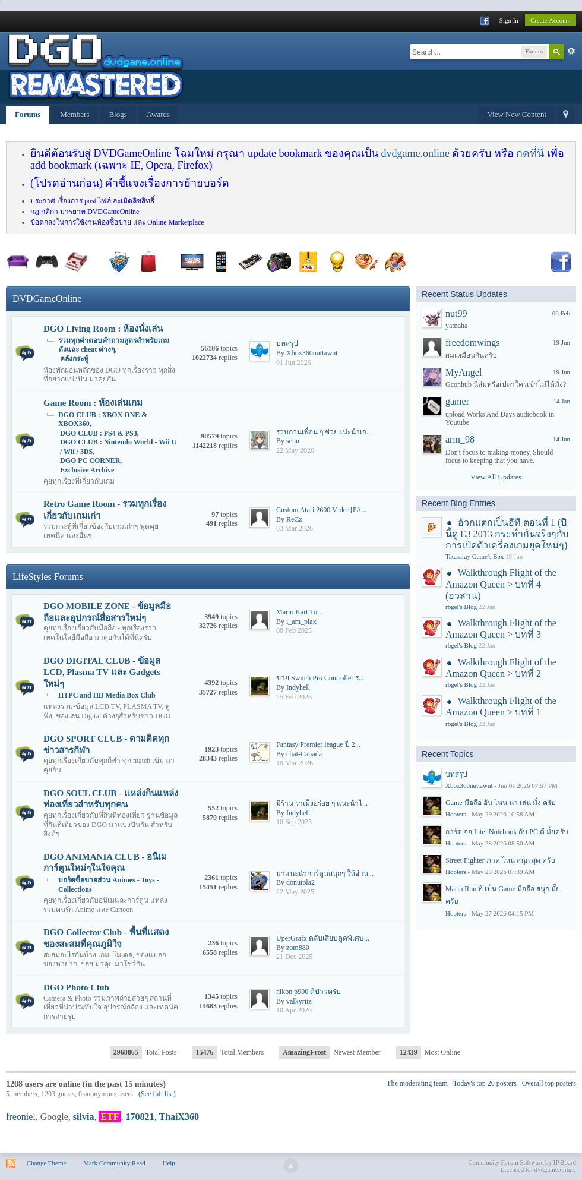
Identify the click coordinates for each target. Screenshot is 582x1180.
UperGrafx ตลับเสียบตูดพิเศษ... (322, 938)
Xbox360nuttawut (312, 353)
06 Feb (561, 313)
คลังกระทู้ (74, 359)
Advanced (571, 51)
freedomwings (472, 342)
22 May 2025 (295, 892)
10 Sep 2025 (294, 822)
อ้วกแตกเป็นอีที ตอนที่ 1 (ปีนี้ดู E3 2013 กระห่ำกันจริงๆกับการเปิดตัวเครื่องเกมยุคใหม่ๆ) (506, 534)
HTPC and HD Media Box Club (107, 695)
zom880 (297, 948)
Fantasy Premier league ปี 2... (318, 744)
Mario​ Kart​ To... (299, 612)
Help (168, 1162)
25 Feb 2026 (294, 697)
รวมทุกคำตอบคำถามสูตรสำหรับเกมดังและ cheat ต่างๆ (113, 345)
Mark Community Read (114, 1162)
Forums (27, 114)
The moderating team (417, 1083)
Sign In (508, 20)
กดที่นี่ (530, 153)
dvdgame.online (415, 153)
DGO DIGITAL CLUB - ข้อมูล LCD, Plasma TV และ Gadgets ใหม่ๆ (101, 672)
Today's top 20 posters (485, 1083)
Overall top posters (549, 1083)
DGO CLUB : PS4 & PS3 (98, 433)
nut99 (456, 313)
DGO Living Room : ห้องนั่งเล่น (103, 328)
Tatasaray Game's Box (474, 556)
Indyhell (298, 687)
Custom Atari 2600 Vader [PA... (321, 510)
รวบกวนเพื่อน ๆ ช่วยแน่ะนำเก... (324, 432)
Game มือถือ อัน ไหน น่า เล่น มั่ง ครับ (500, 803)
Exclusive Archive (87, 470)
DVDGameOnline (46, 299)
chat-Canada (304, 754)
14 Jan (561, 401)
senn (292, 441)
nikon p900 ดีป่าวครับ (308, 991)
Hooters (455, 814)
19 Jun (561, 342)
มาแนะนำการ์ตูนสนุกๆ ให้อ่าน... (325, 873)
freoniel (21, 1117)
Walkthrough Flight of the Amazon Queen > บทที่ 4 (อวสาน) (500, 583)
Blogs (117, 114)
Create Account (550, 20)
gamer (457, 401)
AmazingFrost (304, 1052)
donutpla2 (300, 882)
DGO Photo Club (76, 987)
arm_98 (460, 439)
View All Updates (495, 477)
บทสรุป (287, 343)
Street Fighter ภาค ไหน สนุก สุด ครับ (500, 860)
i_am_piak (301, 621)
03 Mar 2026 (294, 528)
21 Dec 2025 (294, 956)
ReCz (294, 519)
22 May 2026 (295, 450)
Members (74, 114)
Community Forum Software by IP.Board (522, 1162)
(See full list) (157, 1094)
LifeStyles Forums (47, 577)
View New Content (516, 114)
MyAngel (463, 372)
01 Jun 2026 (293, 362)
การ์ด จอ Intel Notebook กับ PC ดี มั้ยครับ (506, 832)
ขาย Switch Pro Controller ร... (320, 678)
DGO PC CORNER (90, 460)
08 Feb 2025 (294, 630)
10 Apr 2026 (294, 1010)
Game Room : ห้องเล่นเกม (93, 403)
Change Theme (47, 1162)
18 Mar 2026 (294, 763)
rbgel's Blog (461, 606)
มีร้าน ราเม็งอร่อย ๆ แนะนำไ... (322, 803)
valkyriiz (299, 1001)
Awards (158, 114)
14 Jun (561, 439)
